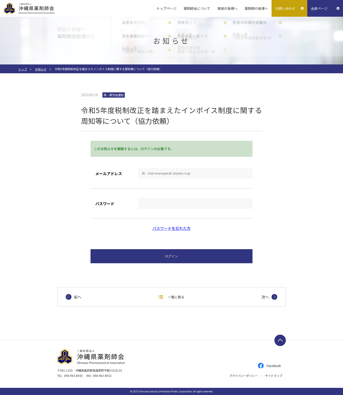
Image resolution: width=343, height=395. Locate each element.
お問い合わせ (285, 8)
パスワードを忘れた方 (171, 228)
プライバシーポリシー (243, 375)
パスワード (104, 203)
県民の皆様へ (227, 8)
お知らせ (40, 69)
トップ (22, 69)
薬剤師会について (197, 8)
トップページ (166, 8)
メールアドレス (108, 173)
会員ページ (319, 8)
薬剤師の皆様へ (256, 8)
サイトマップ (273, 375)
